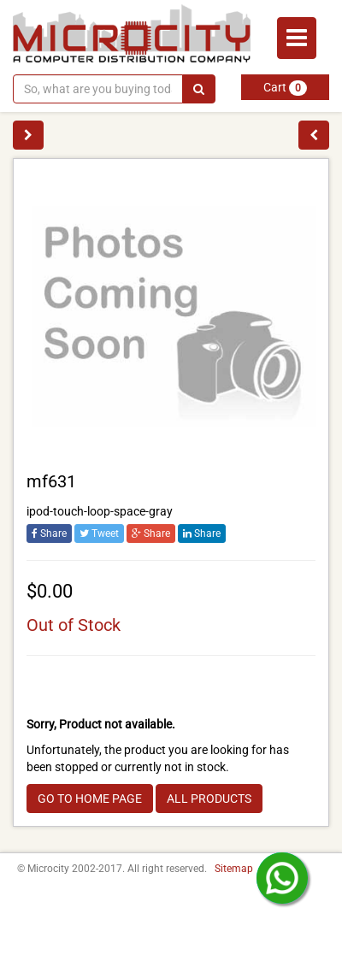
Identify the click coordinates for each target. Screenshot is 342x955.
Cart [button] (285, 88)
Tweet (99, 533)
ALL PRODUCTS (209, 798)
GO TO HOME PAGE (90, 798)
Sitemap (234, 869)
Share (49, 533)
